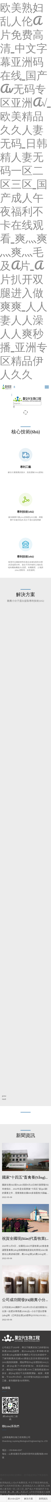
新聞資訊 (43, 1498)
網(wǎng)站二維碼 (10, 1418)
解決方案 (28, 1498)
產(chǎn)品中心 (14, 1499)
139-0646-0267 (15, 1450)
